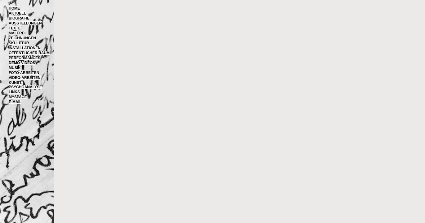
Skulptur (19, 43)
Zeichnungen (22, 38)
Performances (24, 58)
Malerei (17, 33)
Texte (15, 28)
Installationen (25, 48)
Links (14, 92)
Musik (15, 68)
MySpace (18, 97)
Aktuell (17, 13)
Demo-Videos (22, 63)
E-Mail (15, 102)
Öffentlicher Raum (29, 53)
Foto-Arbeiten (24, 73)
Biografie (19, 18)
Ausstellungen (25, 23)
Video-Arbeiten (25, 78)
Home (14, 8)
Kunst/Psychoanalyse (25, 85)
